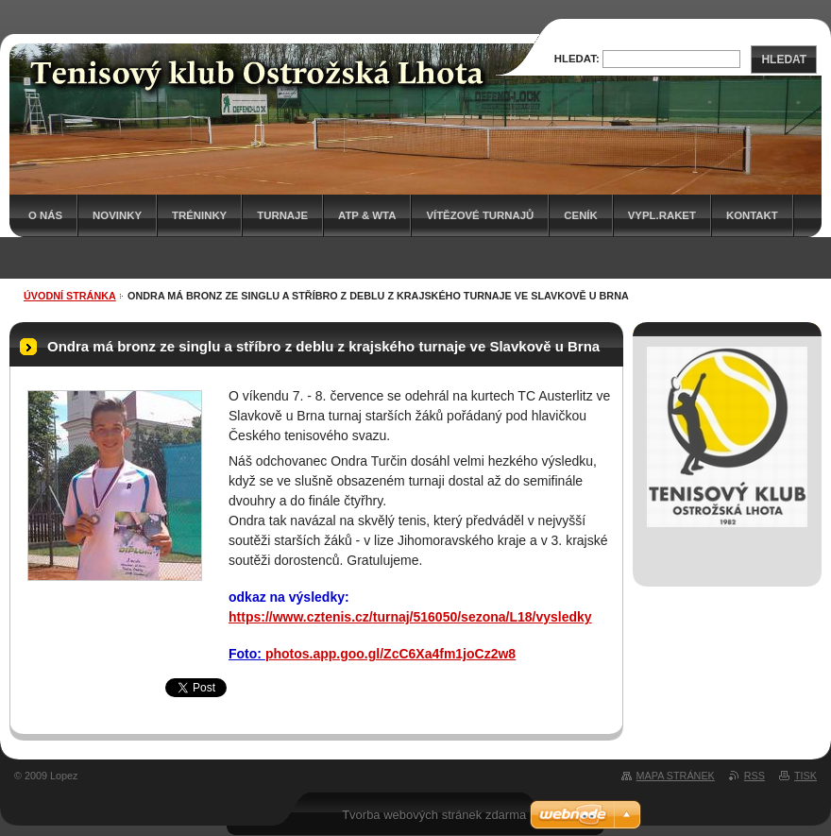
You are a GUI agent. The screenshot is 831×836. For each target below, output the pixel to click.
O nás (45, 215)
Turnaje (282, 215)
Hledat (783, 59)
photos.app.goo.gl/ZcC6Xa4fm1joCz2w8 (390, 653)
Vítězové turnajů (480, 215)
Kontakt (752, 215)
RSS (754, 775)
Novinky (117, 215)
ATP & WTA (367, 215)
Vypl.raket (662, 215)
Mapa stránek (675, 775)
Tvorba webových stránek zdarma (434, 815)
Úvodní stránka (70, 295)
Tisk (805, 775)
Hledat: (577, 58)
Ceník (580, 215)
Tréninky (199, 215)
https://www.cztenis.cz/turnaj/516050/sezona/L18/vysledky (410, 616)
